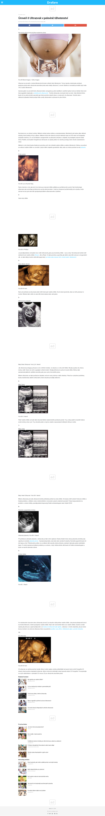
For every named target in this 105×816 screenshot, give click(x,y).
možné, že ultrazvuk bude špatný (52, 627)
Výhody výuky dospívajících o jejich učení (38, 752)
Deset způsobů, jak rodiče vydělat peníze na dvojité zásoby (43, 762)
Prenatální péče (21, 14)
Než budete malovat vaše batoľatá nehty (38, 776)
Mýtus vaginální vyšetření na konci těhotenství (39, 700)
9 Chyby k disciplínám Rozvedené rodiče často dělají (41, 745)
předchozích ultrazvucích (41, 93)
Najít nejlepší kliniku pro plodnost (36, 769)
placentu (83, 147)
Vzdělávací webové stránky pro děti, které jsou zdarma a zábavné (44, 741)
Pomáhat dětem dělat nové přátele (37, 790)
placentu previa (34, 541)
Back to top (52, 808)
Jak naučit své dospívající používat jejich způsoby (40, 783)
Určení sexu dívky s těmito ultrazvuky (37, 693)
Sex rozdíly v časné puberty (35, 734)
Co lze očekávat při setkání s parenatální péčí (39, 686)
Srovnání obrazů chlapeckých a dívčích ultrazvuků (40, 707)
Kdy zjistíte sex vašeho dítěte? (35, 679)
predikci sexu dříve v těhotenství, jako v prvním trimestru (67, 629)
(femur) (37, 255)
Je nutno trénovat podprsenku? (36, 727)
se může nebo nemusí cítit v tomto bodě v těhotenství (61, 257)
